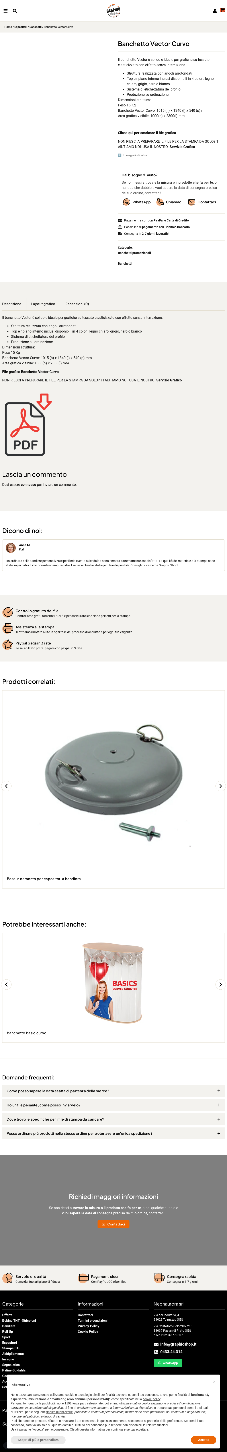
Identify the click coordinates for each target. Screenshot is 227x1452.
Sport (6, 1337)
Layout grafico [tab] (43, 304)
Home (8, 27)
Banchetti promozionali (134, 253)
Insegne (8, 1359)
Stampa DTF (11, 1348)
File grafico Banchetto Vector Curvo (30, 372)
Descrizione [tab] (11, 304)
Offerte (7, 1315)
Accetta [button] (203, 1440)
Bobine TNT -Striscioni (19, 1321)
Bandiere (8, 1326)
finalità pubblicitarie (59, 1412)
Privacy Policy (88, 1326)
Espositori (20, 27)
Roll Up (7, 1332)
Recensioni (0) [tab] (77, 304)
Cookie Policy (88, 1332)
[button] (14, 10)
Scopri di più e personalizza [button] (38, 1440)
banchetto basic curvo (26, 1033)
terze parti (79, 1403)
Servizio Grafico (182, 147)
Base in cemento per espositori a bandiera (44, 878)
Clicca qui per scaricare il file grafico (147, 133)
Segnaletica (11, 1365)
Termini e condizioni (93, 1321)
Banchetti (35, 27)
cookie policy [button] (151, 1399)
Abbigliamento (13, 1354)
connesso (28, 485)
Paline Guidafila (13, 1370)
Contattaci (85, 1315)
